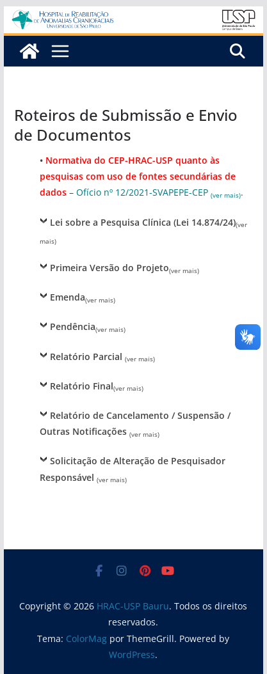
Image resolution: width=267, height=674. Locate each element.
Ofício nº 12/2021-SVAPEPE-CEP (158, 192)
